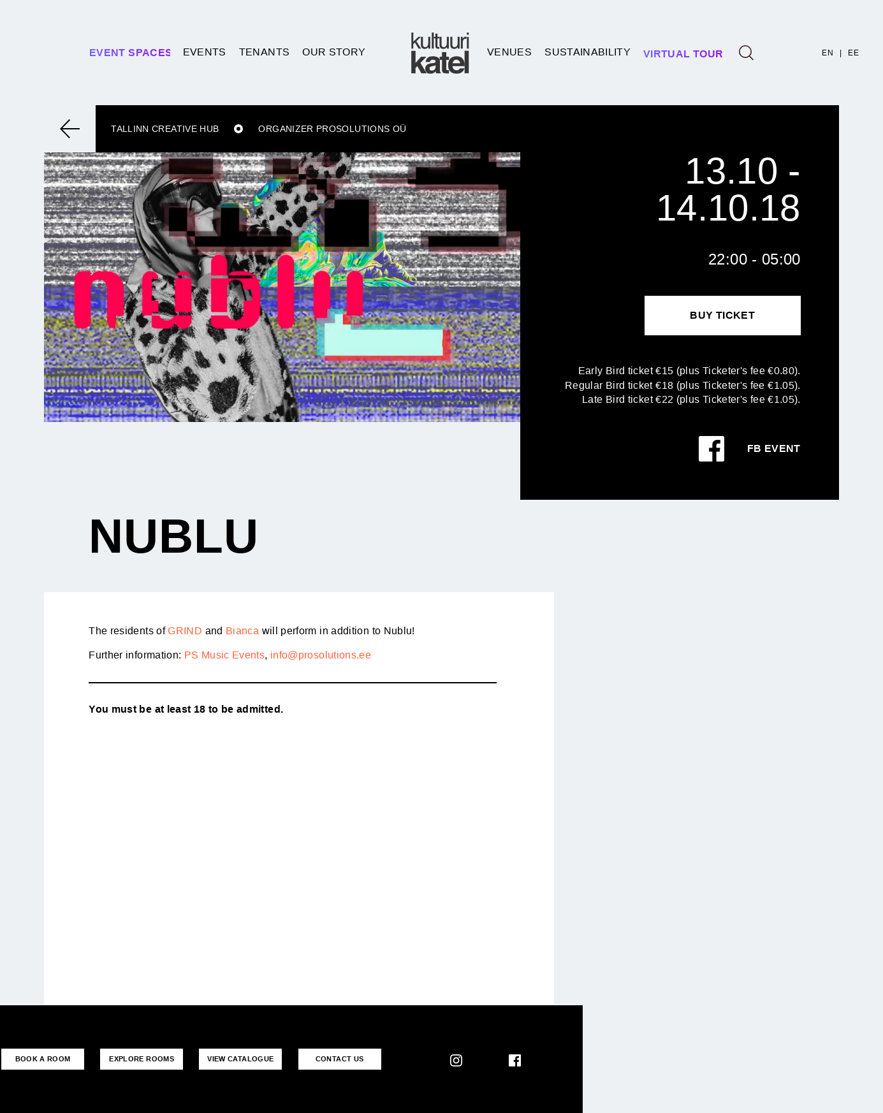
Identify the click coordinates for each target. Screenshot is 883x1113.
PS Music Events (224, 655)
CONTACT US (340, 1059)
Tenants (264, 52)
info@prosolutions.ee (320, 655)
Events (204, 52)
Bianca (242, 630)
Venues (509, 52)
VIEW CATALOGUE (240, 1059)
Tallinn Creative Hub (165, 129)
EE (853, 52)
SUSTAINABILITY (587, 52)
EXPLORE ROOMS (141, 1059)
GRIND (185, 630)
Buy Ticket (722, 315)
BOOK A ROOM (43, 1059)
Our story (333, 52)
